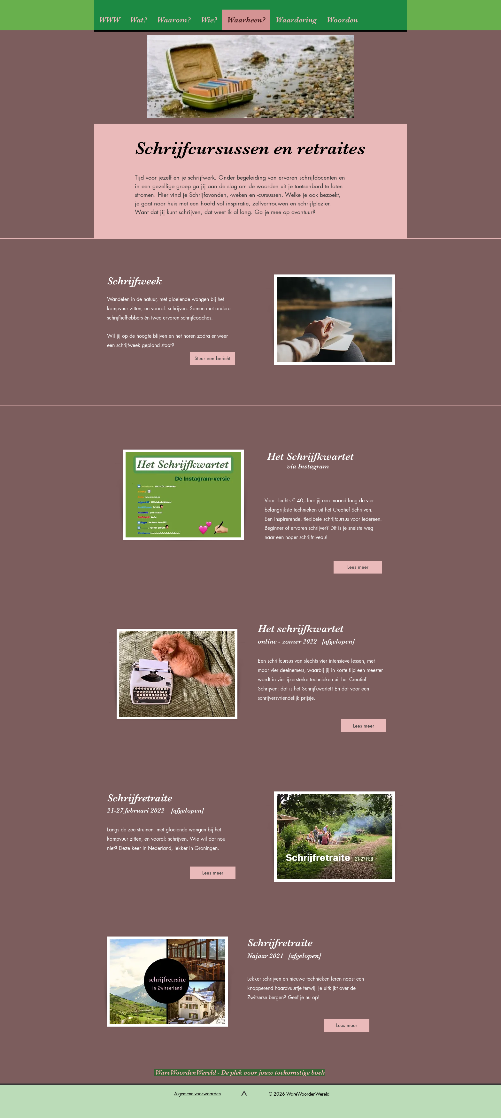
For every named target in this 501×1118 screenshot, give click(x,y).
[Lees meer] (358, 567)
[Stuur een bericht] (212, 358)
